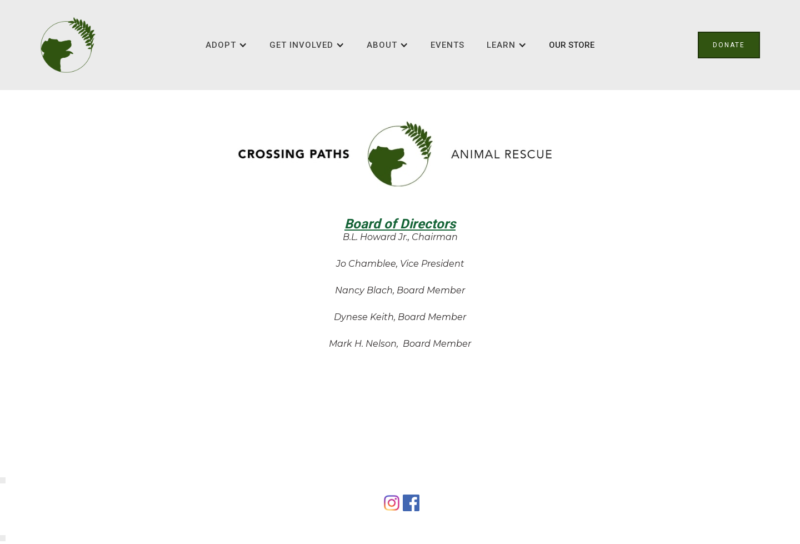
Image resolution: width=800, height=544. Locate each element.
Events (447, 45)
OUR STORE (571, 45)
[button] (226, 45)
